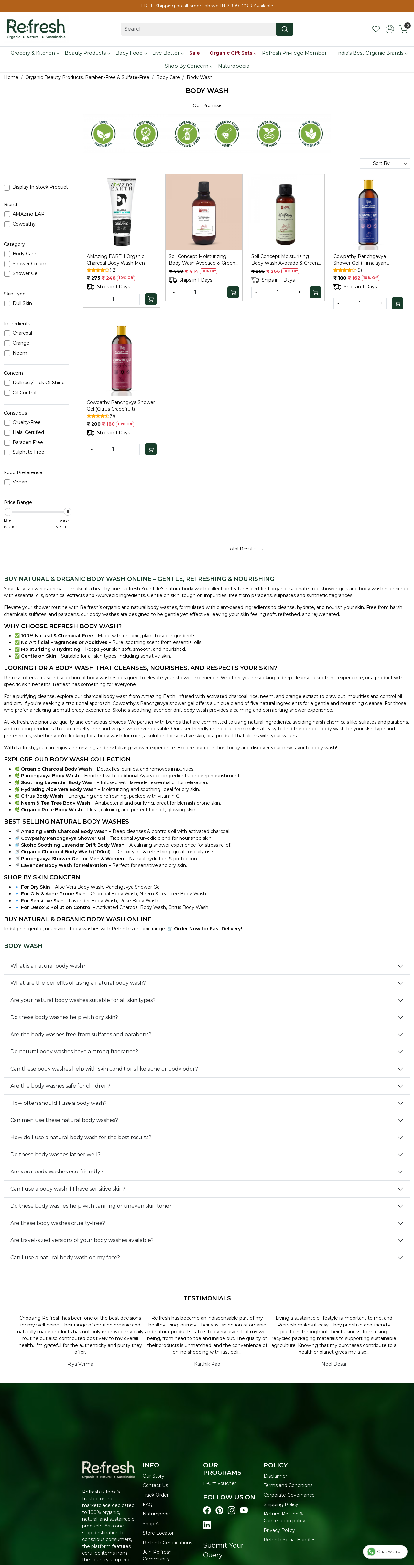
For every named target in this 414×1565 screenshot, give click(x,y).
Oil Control (24, 392)
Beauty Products (87, 53)
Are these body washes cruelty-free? (57, 1223)
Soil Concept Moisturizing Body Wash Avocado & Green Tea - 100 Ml (284, 260)
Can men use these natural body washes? (64, 1120)
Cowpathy (24, 224)
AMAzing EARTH (32, 214)
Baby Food (131, 53)
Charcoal (22, 333)
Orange (21, 343)
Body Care (24, 254)
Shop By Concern (188, 66)
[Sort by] (385, 163)
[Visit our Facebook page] (207, 1511)
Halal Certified (28, 432)
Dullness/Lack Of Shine (39, 382)
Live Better (167, 53)
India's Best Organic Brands (371, 53)
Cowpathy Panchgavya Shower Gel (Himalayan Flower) (359, 260)
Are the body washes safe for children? (60, 1086)
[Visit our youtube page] (244, 1511)
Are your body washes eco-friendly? (57, 1172)
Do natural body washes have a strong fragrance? (74, 1052)
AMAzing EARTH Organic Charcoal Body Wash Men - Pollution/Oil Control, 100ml (117, 260)
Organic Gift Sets (233, 53)
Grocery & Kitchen (35, 53)
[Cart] (151, 299)
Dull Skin (22, 303)
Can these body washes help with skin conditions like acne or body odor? (104, 1069)
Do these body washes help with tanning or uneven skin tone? (91, 1206)
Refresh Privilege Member (294, 53)
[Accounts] (390, 29)
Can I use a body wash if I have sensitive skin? (67, 1189)
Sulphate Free (28, 452)
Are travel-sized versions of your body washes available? (82, 1240)
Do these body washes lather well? (55, 1154)
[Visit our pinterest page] (219, 1511)
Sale (194, 53)
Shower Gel (25, 273)
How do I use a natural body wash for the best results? (80, 1137)
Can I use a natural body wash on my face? (65, 1257)
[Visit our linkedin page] (207, 1525)
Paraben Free (28, 442)
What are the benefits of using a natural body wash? (78, 983)
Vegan (20, 482)
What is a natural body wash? (48, 966)
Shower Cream (29, 264)
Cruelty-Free (27, 422)
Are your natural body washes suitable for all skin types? (83, 1000)
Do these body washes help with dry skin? (64, 1017)
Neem (20, 353)
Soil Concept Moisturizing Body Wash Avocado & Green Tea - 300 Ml (202, 260)
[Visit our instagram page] (231, 1511)
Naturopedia (233, 66)
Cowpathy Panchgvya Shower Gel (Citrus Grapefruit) (121, 405)
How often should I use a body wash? (58, 1103)
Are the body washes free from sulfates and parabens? (80, 1034)
